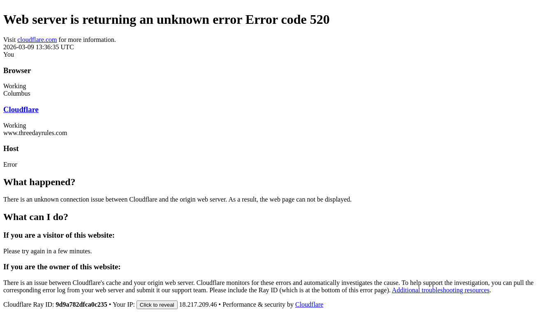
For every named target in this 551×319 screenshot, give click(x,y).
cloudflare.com (37, 39)
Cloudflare (21, 109)
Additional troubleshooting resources (440, 290)
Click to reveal (157, 305)
